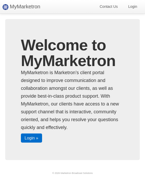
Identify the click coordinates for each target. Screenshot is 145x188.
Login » (31, 138)
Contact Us (109, 6)
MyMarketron (21, 7)
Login (132, 6)
